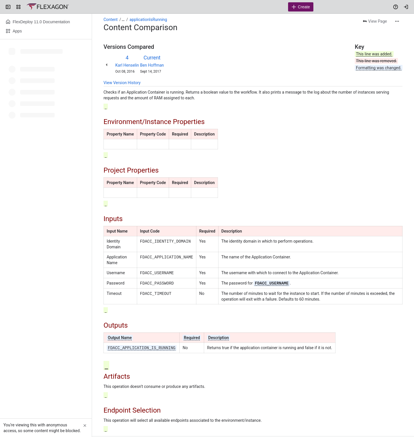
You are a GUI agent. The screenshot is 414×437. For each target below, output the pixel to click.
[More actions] (397, 21)
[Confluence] (47, 6)
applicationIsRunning (148, 19)
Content (110, 19)
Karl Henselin (127, 65)
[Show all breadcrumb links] (123, 19)
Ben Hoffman (152, 65)
